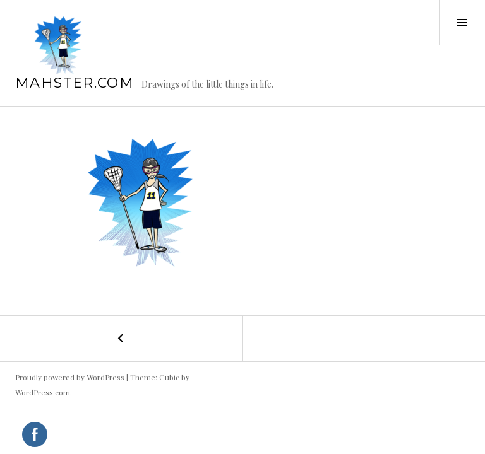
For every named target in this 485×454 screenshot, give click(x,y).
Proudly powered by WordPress (69, 377)
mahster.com (74, 82)
